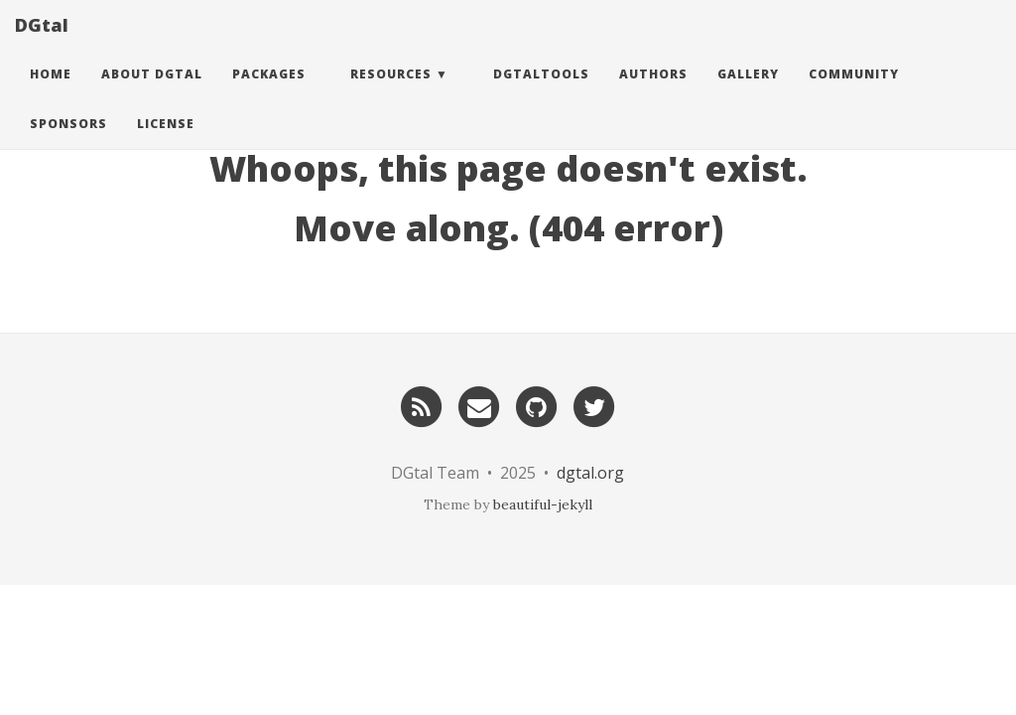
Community (854, 93)
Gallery (748, 93)
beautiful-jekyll (542, 504)
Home (50, 93)
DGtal (41, 45)
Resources (391, 93)
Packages (269, 93)
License (165, 143)
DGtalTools (541, 93)
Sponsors (68, 143)
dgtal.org (590, 473)
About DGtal (151, 93)
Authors (653, 93)
